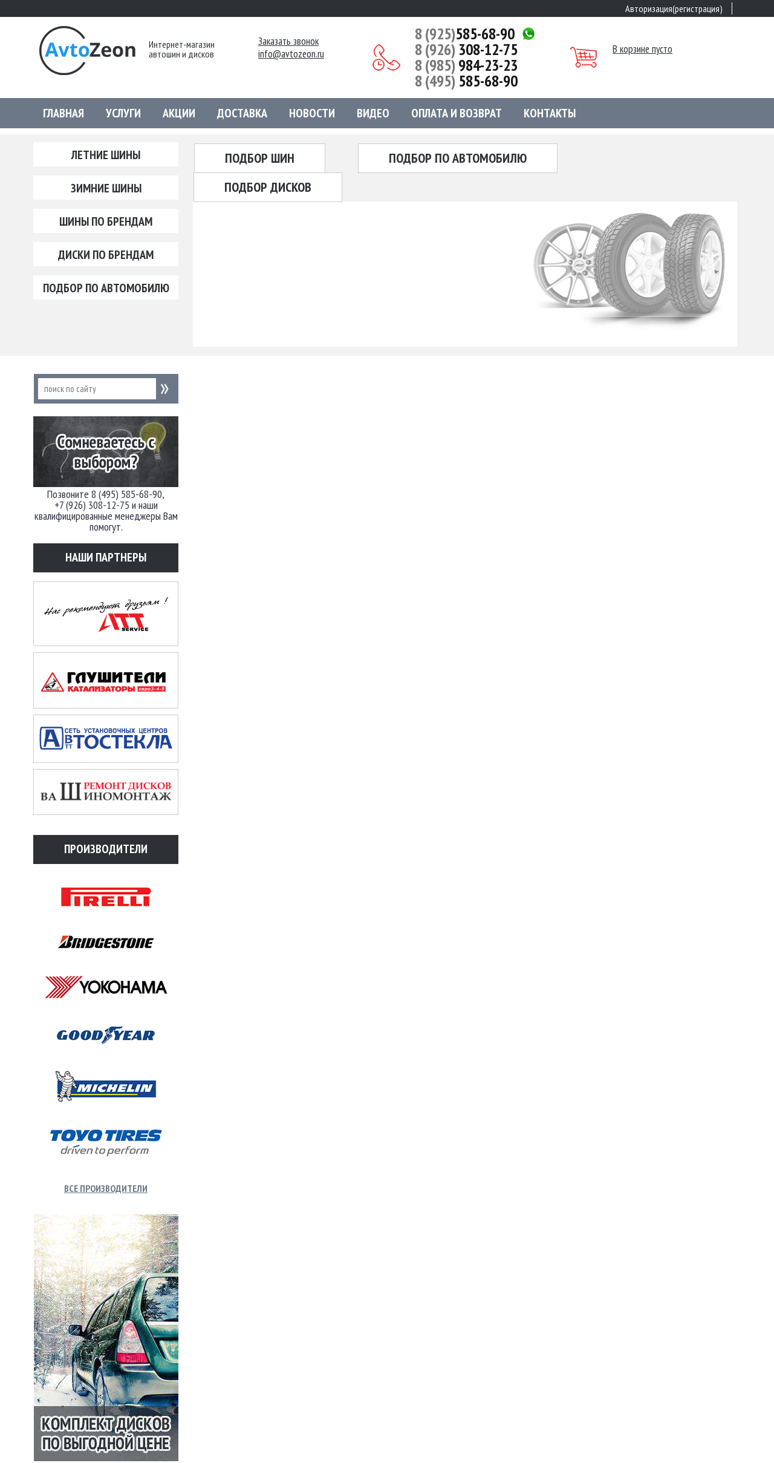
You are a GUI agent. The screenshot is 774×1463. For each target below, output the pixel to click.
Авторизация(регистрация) (674, 8)
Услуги (123, 113)
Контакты (550, 113)
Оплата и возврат (456, 113)
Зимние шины (106, 188)
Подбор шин (259, 157)
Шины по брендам (105, 221)
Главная (63, 113)
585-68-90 (465, 34)
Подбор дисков (267, 186)
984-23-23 (466, 65)
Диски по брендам (106, 255)
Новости (312, 113)
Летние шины (105, 155)
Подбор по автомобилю (106, 288)
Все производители (106, 1188)
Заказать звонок (288, 41)
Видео (373, 113)
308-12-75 (466, 49)
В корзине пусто (642, 49)
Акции (179, 113)
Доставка (242, 113)
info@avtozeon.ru (291, 54)
